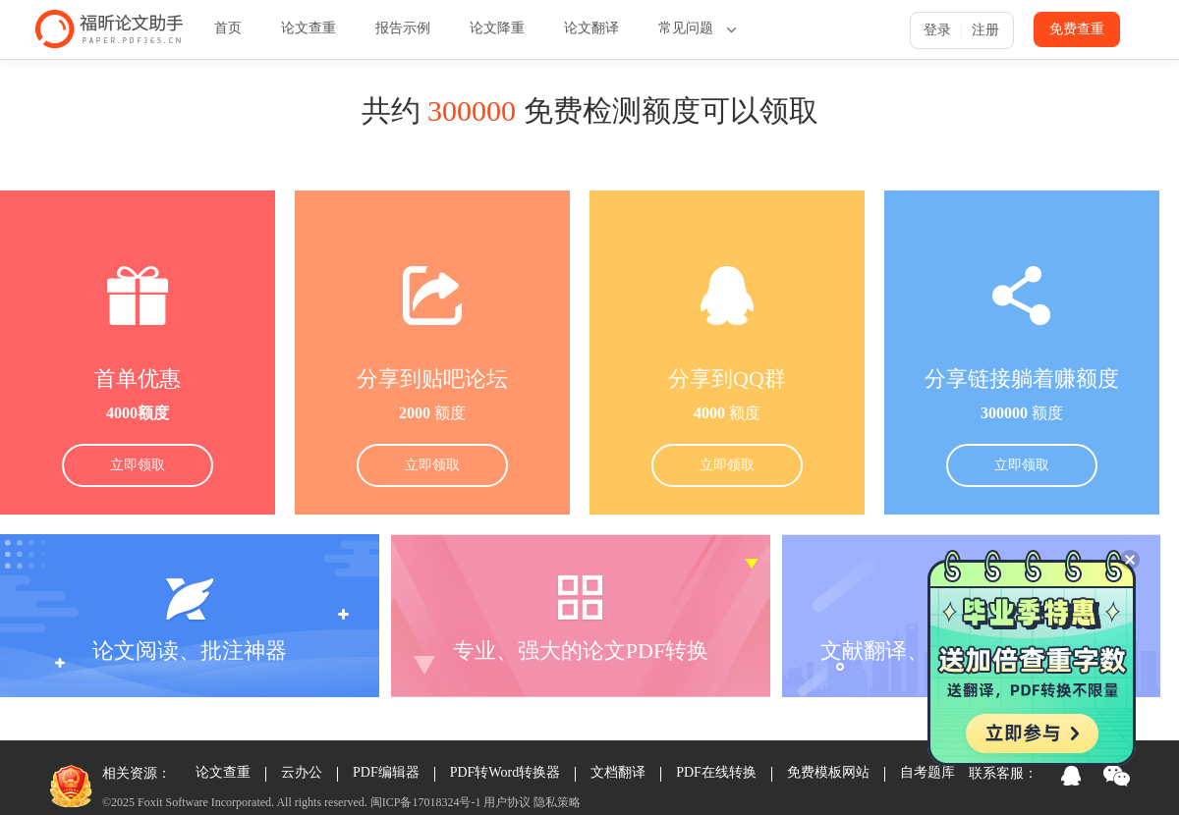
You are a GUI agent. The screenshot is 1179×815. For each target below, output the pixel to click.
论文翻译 (591, 28)
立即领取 (137, 465)
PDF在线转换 (716, 772)
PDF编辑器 (386, 772)
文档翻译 (618, 772)
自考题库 (927, 772)
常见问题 (685, 28)
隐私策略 (557, 802)
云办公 (301, 772)
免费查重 (1076, 29)
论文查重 (308, 28)
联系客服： (1003, 773)
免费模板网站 (828, 772)
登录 (937, 30)
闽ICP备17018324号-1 (425, 802)
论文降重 (497, 28)
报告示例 (402, 28)
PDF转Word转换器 (505, 772)
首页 (228, 28)
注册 (985, 30)
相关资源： (136, 773)
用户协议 (507, 802)
